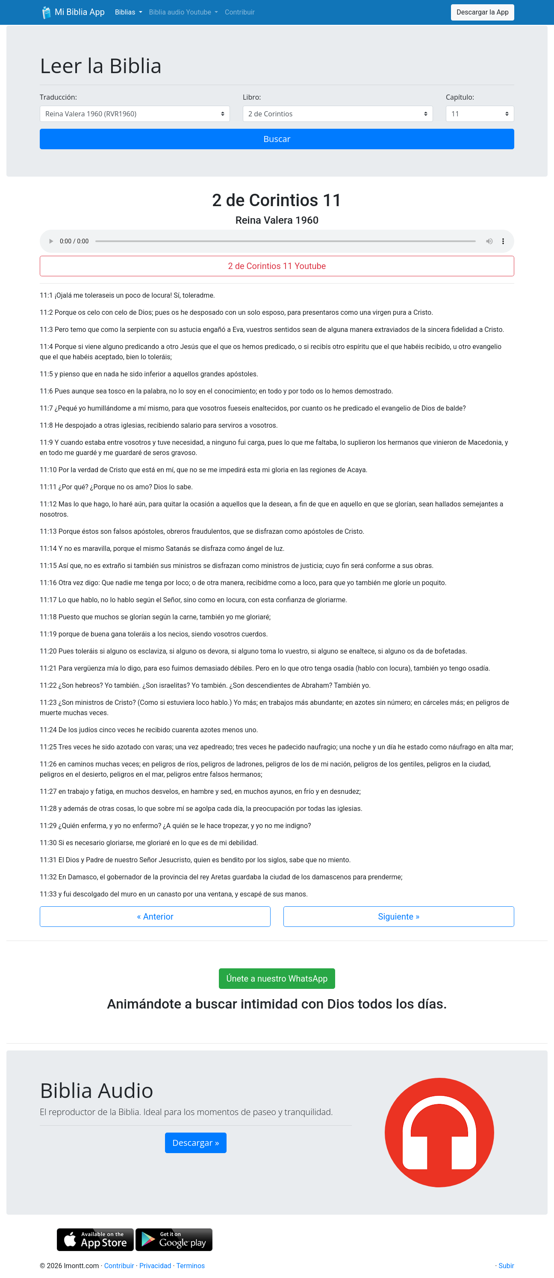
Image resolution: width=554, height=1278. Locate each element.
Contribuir (240, 12)
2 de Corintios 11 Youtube (277, 266)
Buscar (277, 139)
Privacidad (155, 1266)
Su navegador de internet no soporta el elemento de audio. (277, 241)
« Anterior (155, 916)
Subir (506, 1266)
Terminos (190, 1266)
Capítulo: (460, 97)
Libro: (252, 97)
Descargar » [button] (195, 1142)
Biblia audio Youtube (181, 12)
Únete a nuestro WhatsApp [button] (276, 978)
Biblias (126, 12)
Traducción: (58, 97)
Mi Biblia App (72, 12)
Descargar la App (483, 12)
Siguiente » (399, 916)
